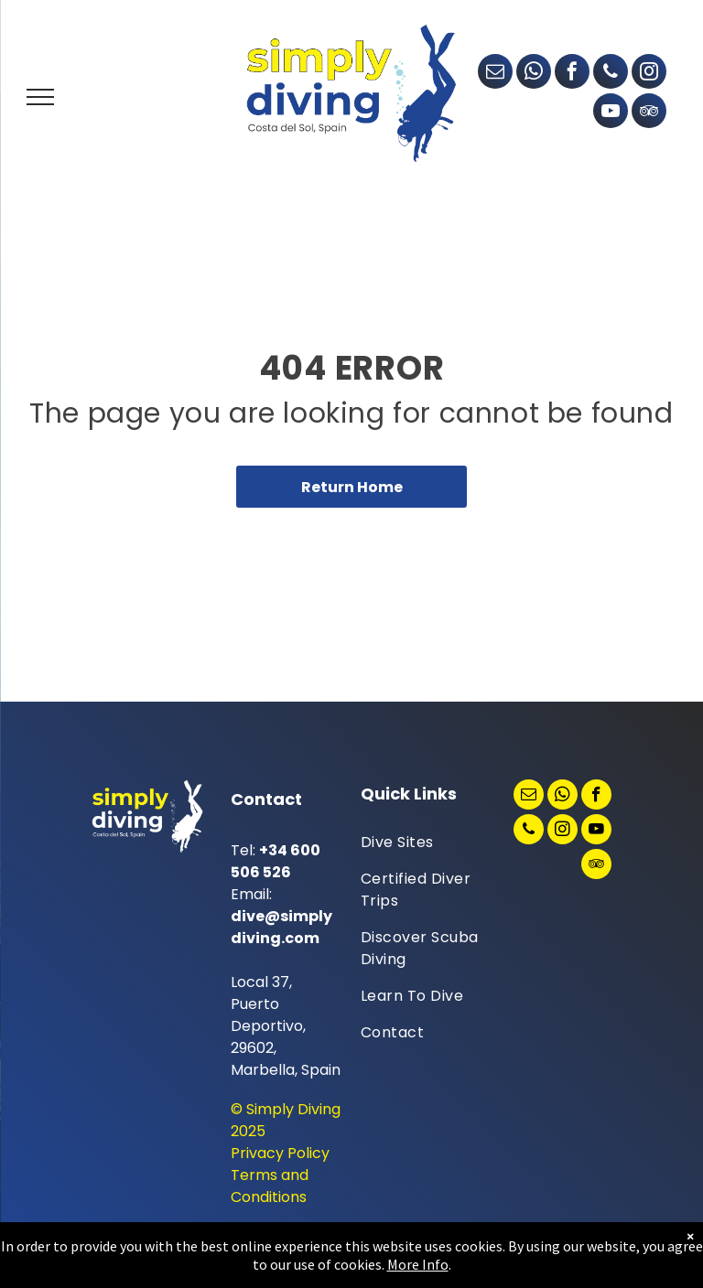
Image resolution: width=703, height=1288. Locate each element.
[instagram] (649, 73)
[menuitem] (426, 842)
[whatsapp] (533, 73)
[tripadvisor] (649, 113)
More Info (418, 1264)
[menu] (40, 97)
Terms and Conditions (269, 1186)
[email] (495, 73)
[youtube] (610, 113)
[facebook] (572, 73)
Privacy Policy (280, 1153)
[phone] (610, 73)
